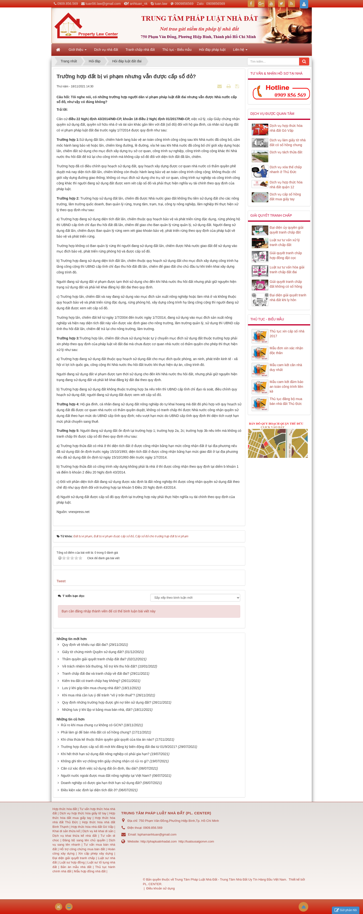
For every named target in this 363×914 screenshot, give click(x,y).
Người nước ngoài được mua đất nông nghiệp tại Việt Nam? (106, 776)
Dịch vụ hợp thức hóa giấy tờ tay (82, 813)
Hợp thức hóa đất (65, 809)
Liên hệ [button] (240, 51)
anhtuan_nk (138, 4)
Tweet (61, 581)
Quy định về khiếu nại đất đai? (85, 645)
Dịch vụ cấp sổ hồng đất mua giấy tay (285, 196)
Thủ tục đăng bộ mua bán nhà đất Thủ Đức (286, 401)
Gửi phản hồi (346, 910)
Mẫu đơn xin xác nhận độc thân (286, 350)
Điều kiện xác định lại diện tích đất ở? (89, 790)
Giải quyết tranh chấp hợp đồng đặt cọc (286, 255)
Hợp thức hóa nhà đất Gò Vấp (92, 827)
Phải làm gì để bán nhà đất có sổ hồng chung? (96, 732)
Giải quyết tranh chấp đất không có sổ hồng (286, 284)
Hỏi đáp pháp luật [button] (212, 50)
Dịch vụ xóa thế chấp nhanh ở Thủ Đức (286, 169)
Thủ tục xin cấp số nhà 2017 (287, 333)
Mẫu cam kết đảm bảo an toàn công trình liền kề (286, 386)
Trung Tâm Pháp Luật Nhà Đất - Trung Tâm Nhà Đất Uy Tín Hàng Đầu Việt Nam (230, 879)
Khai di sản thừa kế (66, 831)
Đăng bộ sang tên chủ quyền (84, 840)
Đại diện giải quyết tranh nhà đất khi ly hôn (288, 297)
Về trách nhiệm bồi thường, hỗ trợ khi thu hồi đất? (99, 666)
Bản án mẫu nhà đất (76, 867)
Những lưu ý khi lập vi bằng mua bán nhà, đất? (97, 710)
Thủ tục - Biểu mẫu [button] (177, 50)
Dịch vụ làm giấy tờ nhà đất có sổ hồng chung (288, 142)
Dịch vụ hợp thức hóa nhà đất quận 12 (286, 184)
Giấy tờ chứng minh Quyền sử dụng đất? (93, 652)
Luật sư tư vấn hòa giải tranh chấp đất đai (287, 269)
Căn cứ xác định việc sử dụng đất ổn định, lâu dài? (99, 768)
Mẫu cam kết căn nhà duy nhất (286, 367)
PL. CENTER (152, 884)
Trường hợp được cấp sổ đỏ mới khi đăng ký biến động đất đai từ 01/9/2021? (119, 747)
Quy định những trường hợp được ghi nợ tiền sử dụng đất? (106, 702)
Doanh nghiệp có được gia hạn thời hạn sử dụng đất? (101, 783)
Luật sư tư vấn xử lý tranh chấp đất (285, 242)
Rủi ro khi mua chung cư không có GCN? (92, 725)
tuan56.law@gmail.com (103, 4)
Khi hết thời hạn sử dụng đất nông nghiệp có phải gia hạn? (105, 754)
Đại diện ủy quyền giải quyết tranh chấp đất (286, 230)
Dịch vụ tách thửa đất (286, 152)
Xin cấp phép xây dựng (95, 853)
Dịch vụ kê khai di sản (98, 831)
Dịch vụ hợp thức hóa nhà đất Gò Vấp (286, 128)
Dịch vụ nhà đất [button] (106, 50)
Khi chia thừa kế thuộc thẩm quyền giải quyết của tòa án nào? (107, 739)
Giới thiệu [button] (78, 51)
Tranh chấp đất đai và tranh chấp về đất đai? (95, 673)
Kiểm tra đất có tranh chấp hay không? (91, 681)
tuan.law (161, 4)
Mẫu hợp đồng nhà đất (90, 871)
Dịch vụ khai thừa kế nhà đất (75, 835)
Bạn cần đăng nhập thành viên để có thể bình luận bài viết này (109, 611)
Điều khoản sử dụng (160, 888)
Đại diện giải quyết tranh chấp (74, 858)
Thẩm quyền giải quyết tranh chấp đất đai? (94, 659)
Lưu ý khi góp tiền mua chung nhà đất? (91, 688)
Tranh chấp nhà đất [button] (140, 50)
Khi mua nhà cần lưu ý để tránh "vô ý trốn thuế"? (98, 695)
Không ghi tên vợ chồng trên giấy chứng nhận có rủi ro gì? (105, 761)
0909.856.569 (67, 4)
